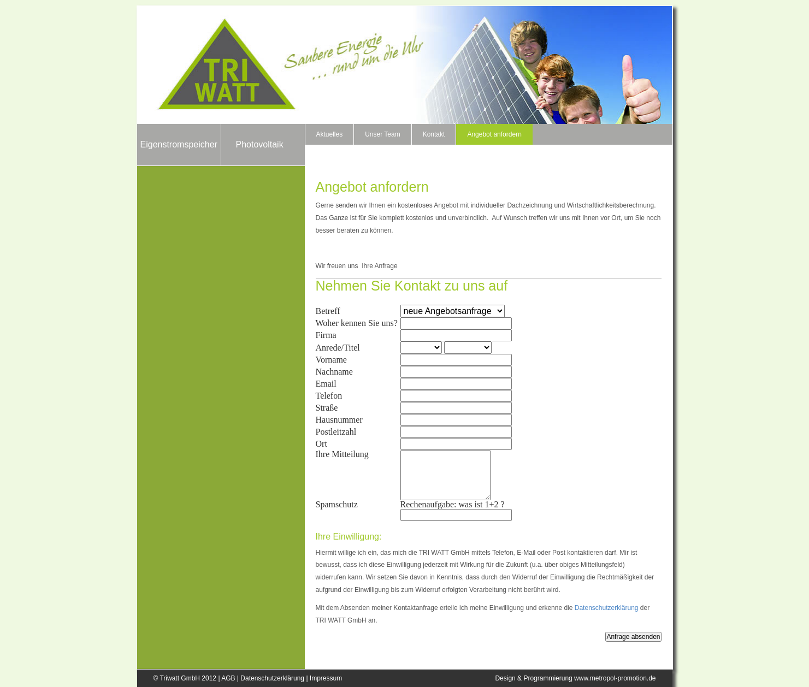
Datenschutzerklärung (607, 608)
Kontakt (434, 134)
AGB (228, 678)
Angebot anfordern (494, 134)
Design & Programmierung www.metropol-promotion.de (575, 678)
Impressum (326, 678)
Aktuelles (329, 134)
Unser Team (382, 134)
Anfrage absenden (633, 637)
